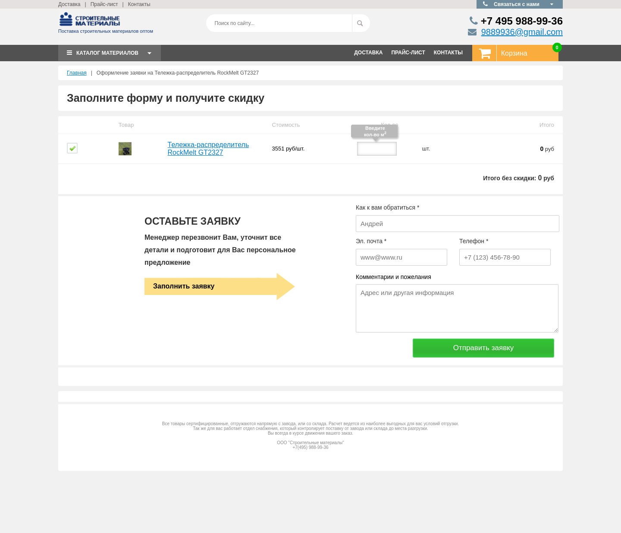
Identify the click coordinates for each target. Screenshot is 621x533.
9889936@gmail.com (522, 32)
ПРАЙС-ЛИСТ (408, 53)
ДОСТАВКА (368, 53)
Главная (77, 73)
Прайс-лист (104, 4)
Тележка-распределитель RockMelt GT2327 (208, 148)
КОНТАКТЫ (448, 53)
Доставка (69, 4)
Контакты (139, 4)
